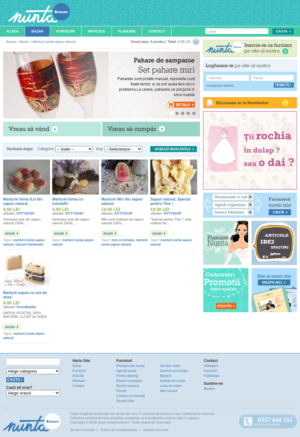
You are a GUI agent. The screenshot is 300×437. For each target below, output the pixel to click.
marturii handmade (29, 244)
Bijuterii (165, 376)
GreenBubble (26, 307)
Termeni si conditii (82, 430)
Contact (156, 31)
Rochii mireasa (127, 386)
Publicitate (212, 376)
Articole (96, 31)
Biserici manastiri (129, 381)
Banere (209, 388)
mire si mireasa (123, 240)
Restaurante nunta (130, 366)
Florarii (121, 391)
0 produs (157, 41)
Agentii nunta (126, 371)
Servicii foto (125, 401)
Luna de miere (171, 386)
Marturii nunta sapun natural (53, 41)
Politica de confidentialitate (119, 430)
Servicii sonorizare (174, 371)
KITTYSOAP (25, 213)
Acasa (12, 31)
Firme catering (127, 376)
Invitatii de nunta (172, 381)
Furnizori (65, 31)
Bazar (37, 31)
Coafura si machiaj (130, 396)
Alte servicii (169, 391)
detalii (10, 233)
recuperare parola (219, 85)
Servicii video (170, 366)
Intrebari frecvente (155, 430)
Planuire (127, 31)
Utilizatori (211, 366)
